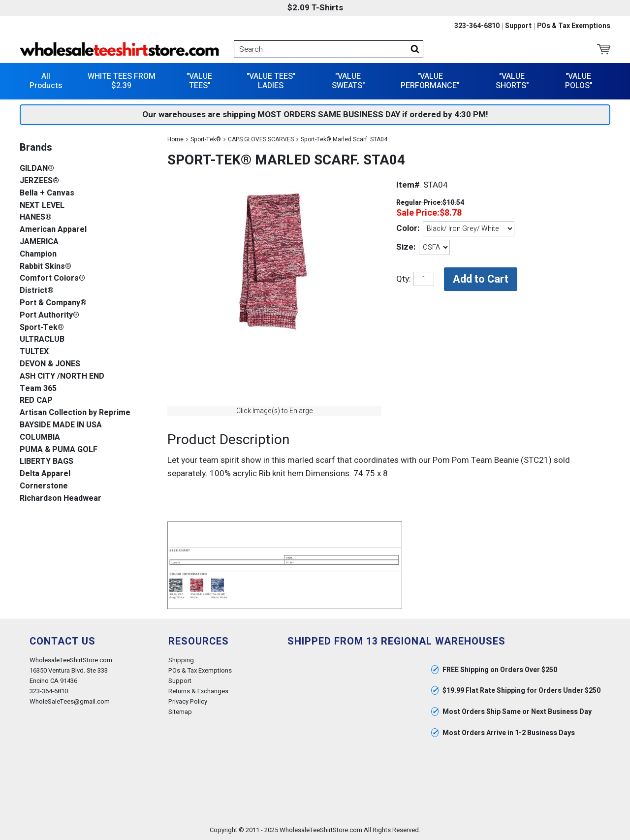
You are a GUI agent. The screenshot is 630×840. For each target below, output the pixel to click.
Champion (38, 254)
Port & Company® (53, 303)
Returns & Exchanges (198, 691)
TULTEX (34, 352)
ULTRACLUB (42, 339)
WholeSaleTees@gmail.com (70, 701)
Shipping (181, 660)
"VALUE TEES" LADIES (271, 81)
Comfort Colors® (52, 278)
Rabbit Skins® (45, 266)
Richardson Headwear (60, 498)
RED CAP (36, 400)
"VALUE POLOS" (578, 81)
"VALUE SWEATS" (348, 81)
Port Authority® (49, 315)
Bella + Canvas (47, 193)
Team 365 (38, 389)
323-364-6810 (477, 26)
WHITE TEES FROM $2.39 (122, 81)
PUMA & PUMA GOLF (58, 450)
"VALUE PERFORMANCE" (430, 81)
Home (175, 139)
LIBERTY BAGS (46, 461)
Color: (407, 228)
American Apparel (53, 230)
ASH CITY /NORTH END (62, 376)
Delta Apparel (45, 474)
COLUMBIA (40, 437)
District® (37, 291)
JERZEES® (39, 181)
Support (518, 26)
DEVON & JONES (50, 364)
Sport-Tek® (205, 139)
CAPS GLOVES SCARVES (261, 139)
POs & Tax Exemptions (573, 26)
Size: (405, 247)
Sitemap (180, 711)
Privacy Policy (187, 701)
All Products (46, 81)
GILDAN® (37, 168)
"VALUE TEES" (199, 81)
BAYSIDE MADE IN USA (61, 425)
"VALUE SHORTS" (512, 81)
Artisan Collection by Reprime (75, 413)
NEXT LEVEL (42, 205)
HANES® (36, 217)
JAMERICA (39, 242)
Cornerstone (44, 486)
